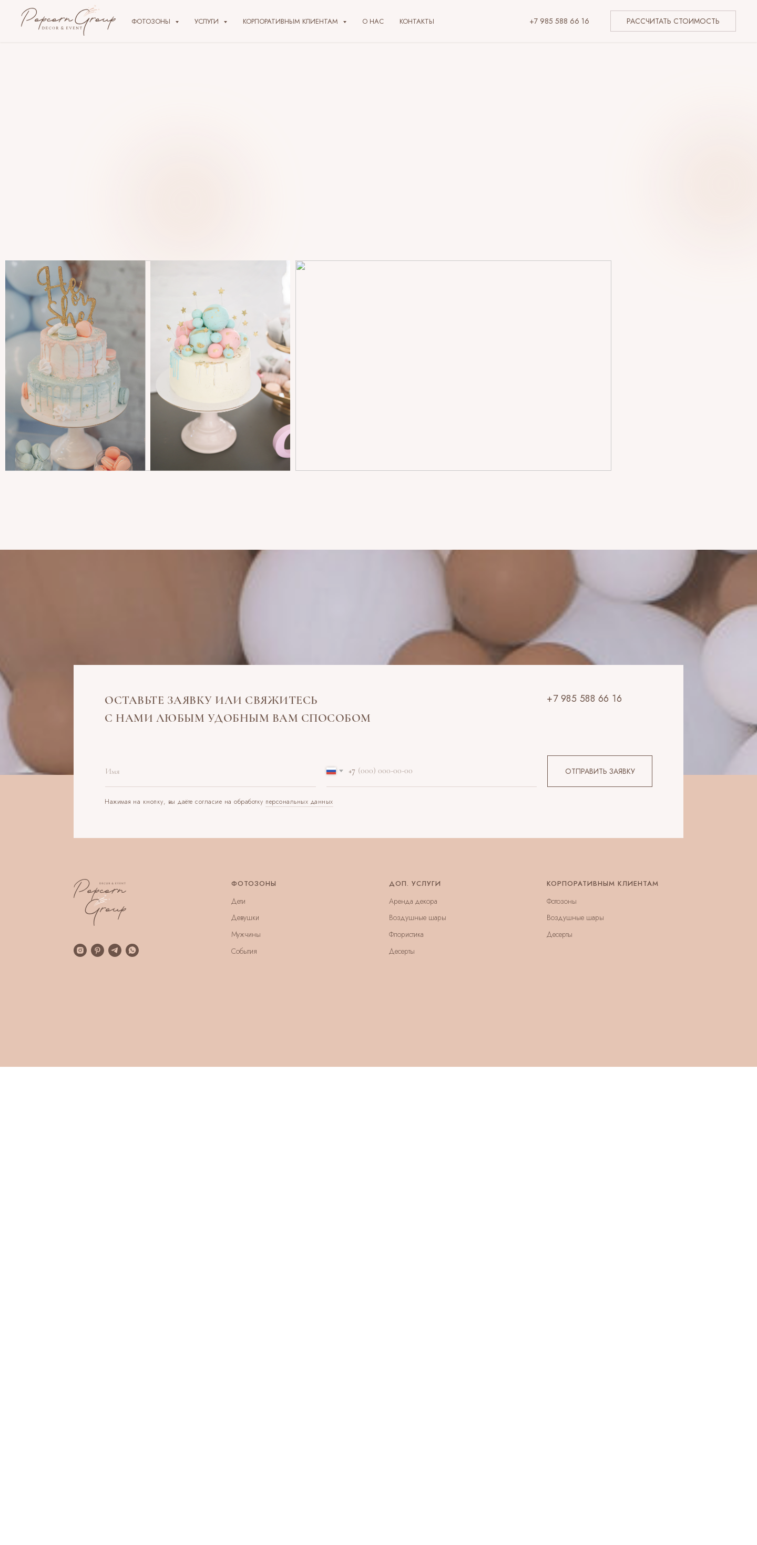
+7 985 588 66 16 (559, 21)
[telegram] (114, 950)
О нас (373, 21)
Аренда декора (413, 901)
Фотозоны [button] (151, 21)
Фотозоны (562, 901)
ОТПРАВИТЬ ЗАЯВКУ (600, 771)
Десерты (402, 951)
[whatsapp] (132, 950)
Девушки (245, 917)
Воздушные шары (417, 917)
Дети (238, 901)
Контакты (417, 21)
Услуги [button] (208, 21)
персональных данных (299, 801)
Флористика (406, 934)
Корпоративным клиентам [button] (291, 21)
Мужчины (246, 934)
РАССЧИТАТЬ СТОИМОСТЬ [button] (673, 21)
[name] (210, 771)
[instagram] (80, 950)
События (244, 951)
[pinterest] (97, 950)
